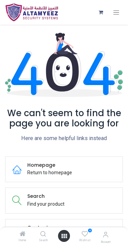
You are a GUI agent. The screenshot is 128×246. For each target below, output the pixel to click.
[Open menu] (64, 236)
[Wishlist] (85, 234)
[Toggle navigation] (116, 12)
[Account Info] (105, 234)
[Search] (43, 234)
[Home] (22, 234)
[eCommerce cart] (101, 12)
